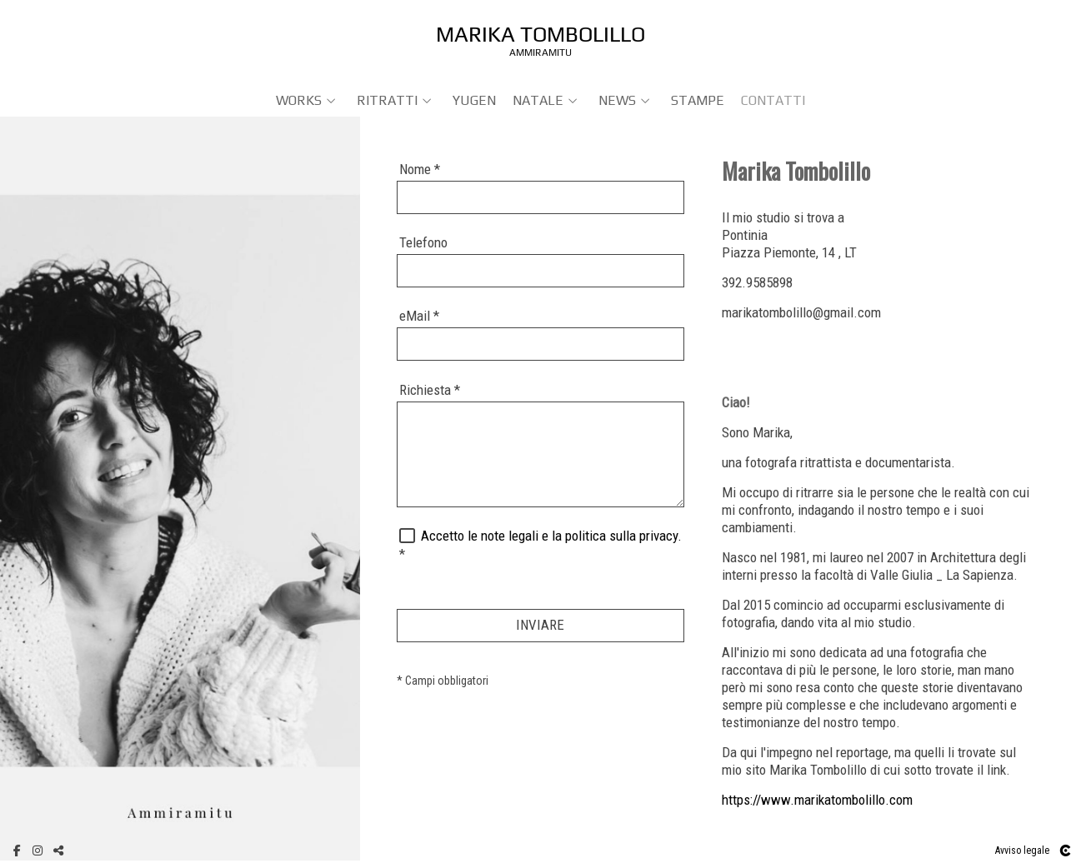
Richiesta (429, 390)
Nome (419, 169)
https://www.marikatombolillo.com (817, 799)
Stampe (697, 100)
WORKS (299, 100)
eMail (419, 315)
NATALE (538, 100)
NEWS (617, 100)
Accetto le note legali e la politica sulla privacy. (551, 535)
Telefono (423, 242)
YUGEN (474, 100)
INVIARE (540, 624)
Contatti (773, 100)
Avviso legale (1022, 850)
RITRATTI (387, 100)
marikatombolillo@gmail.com (801, 312)
